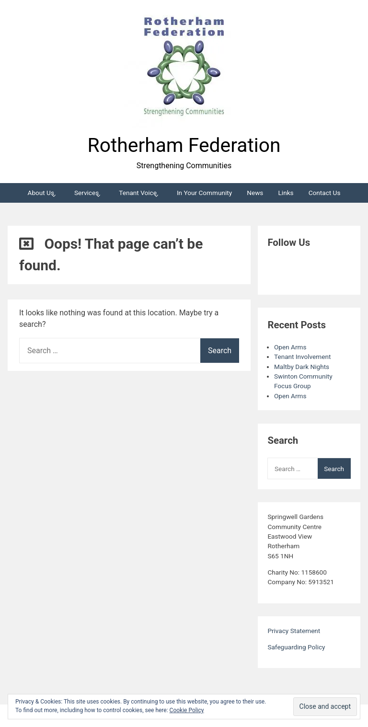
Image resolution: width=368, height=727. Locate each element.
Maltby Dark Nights (301, 366)
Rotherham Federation (184, 145)
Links (286, 192)
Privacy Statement (293, 631)
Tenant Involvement (302, 356)
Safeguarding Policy (296, 647)
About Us (41, 192)
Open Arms (290, 347)
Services (86, 192)
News (255, 192)
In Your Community (204, 192)
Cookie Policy (187, 710)
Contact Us (325, 192)
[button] (184, 67)
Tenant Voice (138, 192)
